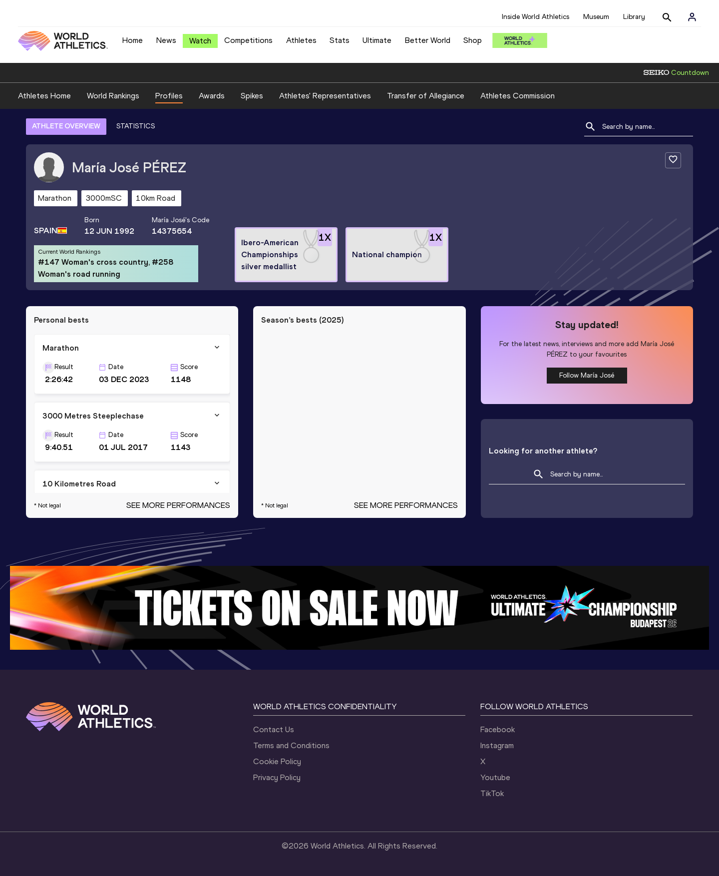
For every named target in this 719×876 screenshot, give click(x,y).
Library (634, 16)
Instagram (497, 745)
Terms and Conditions (291, 745)
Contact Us (273, 729)
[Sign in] (692, 17)
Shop (472, 40)
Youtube (495, 777)
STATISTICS (135, 126)
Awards (212, 95)
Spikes (252, 95)
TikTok (492, 793)
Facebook (497, 729)
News (166, 40)
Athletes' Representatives (325, 95)
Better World (427, 40)
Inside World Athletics (535, 16)
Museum (596, 16)
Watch (200, 40)
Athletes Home (44, 95)
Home (132, 40)
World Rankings (113, 95)
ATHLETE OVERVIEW (66, 126)
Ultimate (376, 40)
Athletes (301, 40)
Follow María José (586, 375)
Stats (340, 40)
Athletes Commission (517, 95)
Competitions (248, 40)
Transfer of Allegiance (425, 95)
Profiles (169, 95)
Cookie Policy (277, 761)
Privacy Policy (277, 777)
